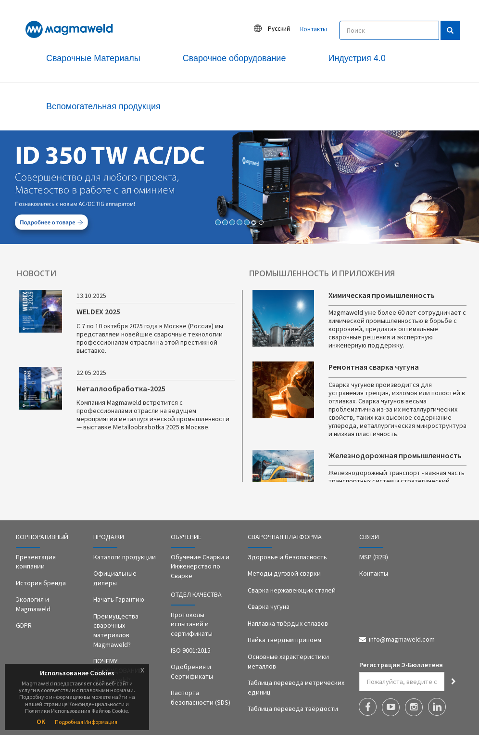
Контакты (313, 29)
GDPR (24, 625)
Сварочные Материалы (93, 58)
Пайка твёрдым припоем (284, 639)
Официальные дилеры (115, 578)
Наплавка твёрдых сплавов (288, 623)
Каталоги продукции (124, 557)
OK (41, 721)
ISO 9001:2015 (191, 650)
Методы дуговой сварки (284, 573)
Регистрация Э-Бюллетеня (401, 664)
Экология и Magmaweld (33, 604)
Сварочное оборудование (234, 58)
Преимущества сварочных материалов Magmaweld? (116, 630)
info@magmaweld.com (402, 639)
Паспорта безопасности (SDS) (200, 697)
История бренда (41, 583)
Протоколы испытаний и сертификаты (192, 624)
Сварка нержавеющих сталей (292, 590)
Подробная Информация (86, 721)
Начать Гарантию (118, 599)
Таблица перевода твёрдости (293, 708)
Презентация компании (36, 562)
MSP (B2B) (373, 557)
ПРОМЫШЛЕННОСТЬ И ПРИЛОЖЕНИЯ (322, 273)
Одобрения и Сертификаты (192, 671)
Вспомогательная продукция (103, 106)
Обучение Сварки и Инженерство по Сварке (200, 566)
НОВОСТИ (36, 273)
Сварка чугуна (269, 606)
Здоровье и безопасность (287, 557)
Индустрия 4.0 (356, 58)
